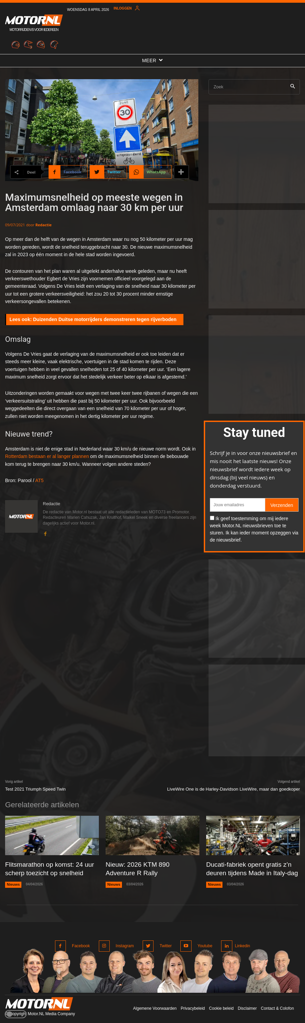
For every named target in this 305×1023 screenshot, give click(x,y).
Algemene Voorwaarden (155, 1002)
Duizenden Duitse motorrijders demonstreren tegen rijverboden (104, 319)
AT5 (39, 480)
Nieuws (13, 881)
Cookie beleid (221, 1002)
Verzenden (281, 505)
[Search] (292, 86)
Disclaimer (247, 1002)
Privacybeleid (193, 1002)
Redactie (43, 224)
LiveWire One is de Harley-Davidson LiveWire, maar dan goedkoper (233, 789)
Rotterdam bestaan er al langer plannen (47, 456)
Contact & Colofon (277, 1002)
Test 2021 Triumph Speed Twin (35, 789)
